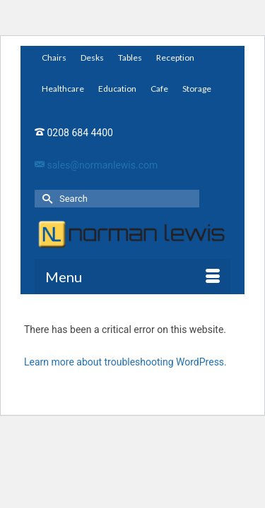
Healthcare (63, 88)
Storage (196, 88)
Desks (92, 57)
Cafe (159, 88)
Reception (175, 57)
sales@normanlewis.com (96, 165)
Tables (130, 57)
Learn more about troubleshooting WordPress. (125, 362)
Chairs (54, 57)
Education (117, 88)
